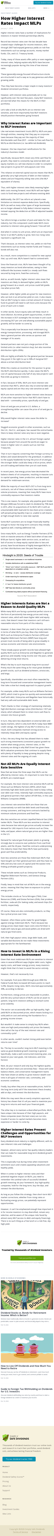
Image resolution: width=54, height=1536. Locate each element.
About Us (6, 1486)
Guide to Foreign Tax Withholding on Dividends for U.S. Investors (26, 1390)
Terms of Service (20, 1532)
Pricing (5, 1481)
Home (5, 1472)
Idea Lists (31, 8)
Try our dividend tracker (43, 3)
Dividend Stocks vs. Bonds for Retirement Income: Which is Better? (23, 1314)
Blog (4, 1504)
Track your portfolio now (27, 1258)
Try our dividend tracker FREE (19, 1459)
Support (6, 1490)
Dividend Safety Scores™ (13, 1477)
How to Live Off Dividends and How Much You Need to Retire (26, 1367)
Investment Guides (12, 8)
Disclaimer (36, 1532)
